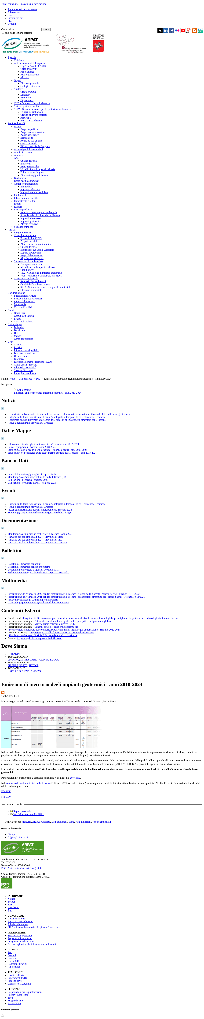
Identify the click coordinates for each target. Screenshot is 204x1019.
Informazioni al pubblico (26, 350)
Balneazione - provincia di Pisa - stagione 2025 (32, 482)
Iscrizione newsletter (24, 353)
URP (10, 341)
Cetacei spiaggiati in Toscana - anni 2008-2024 (32, 447)
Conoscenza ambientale (26, 278)
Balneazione (26, 137)
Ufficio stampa (21, 356)
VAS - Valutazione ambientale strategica (41, 275)
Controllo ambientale (25, 235)
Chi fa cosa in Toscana (25, 364)
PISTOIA (33, 665)
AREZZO (36, 671)
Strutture (18, 89)
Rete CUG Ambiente (31, 120)
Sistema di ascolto (23, 370)
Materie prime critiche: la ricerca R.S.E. (54, 624)
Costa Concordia (28, 143)
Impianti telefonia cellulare (34, 192)
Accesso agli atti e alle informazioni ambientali (32, 944)
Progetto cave (15, 980)
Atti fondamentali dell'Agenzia (29, 63)
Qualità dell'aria (28, 160)
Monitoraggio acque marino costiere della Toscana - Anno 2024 (40, 534)
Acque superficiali (29, 129)
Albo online (14, 12)
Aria (16, 158)
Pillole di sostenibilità (25, 367)
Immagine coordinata (25, 373)
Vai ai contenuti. (9, 4)
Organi (17, 80)
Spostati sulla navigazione (33, 4)
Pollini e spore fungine (32, 172)
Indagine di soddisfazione (21, 941)
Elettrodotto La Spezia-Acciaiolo (37, 249)
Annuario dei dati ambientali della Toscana (28, 783)
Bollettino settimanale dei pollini (24, 564)
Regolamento (27, 71)
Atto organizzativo (29, 74)
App (10, 910)
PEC (10, 20)
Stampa (11, 834)
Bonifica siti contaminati (26, 180)
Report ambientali (101, 821)
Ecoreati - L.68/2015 (31, 238)
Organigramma (28, 91)
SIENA (25, 671)
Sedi (10, 952)
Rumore (18, 206)
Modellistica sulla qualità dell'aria (37, 169)
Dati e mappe (25, 378)
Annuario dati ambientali (33, 281)
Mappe (17, 336)
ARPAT (36, 821)
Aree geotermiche (29, 166)
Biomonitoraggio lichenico (34, 175)
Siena (71, 821)
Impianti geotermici (30, 221)
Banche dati (20, 330)
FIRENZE (13, 665)
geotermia (75, 777)
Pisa (78, 821)
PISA (46, 659)
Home (11, 378)
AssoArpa (25, 117)
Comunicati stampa (24, 315)
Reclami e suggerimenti (20, 935)
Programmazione (22, 232)
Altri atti (24, 77)
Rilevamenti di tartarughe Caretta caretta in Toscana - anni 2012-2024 (43, 444)
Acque (17, 126)
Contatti (12, 23)
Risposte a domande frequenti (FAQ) (33, 361)
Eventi (17, 318)
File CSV (6, 796)
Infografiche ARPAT (24, 301)
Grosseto (45, 821)
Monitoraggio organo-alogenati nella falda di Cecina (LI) (37, 477)
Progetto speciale (29, 241)
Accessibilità (14, 1003)
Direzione (25, 94)
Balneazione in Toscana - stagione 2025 (28, 479)
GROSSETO (14, 671)
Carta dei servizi (28, 68)
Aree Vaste (25, 97)
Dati (16, 333)
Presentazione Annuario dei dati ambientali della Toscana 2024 (40, 509)
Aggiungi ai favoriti (18, 837)
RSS (10, 904)
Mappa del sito (15, 1000)
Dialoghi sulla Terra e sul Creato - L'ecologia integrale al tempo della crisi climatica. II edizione (57, 417)
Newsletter (19, 313)
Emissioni (25, 163)
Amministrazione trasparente (22, 9)
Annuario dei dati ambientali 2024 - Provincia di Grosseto (37, 542)
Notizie (11, 310)
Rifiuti (17, 203)
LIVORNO (13, 659)
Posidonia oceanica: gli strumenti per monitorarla (33, 599)
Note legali (23, 994)
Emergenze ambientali (31, 264)
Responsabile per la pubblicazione (25, 992)
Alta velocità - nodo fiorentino (35, 244)
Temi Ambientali (16, 123)
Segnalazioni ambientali (20, 938)
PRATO (23, 665)
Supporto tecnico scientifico (28, 261)
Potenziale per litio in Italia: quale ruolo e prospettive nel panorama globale (72, 621)
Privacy (11, 994)
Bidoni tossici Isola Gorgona (35, 146)
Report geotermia (22, 811)
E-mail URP (14, 961)
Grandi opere (27, 270)
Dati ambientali (59, 821)
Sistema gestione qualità (26, 106)
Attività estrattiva (29, 224)
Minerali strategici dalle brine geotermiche (56, 626)
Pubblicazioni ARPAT (25, 295)
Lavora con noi (15, 18)
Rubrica (18, 347)
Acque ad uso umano (31, 140)
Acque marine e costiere (32, 132)
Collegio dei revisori (30, 86)
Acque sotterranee (29, 135)
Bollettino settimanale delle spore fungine (29, 566)
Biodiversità (20, 178)
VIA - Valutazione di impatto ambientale (41, 272)
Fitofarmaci (20, 195)
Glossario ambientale (31, 290)
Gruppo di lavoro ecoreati (33, 114)
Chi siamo (19, 60)
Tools (10, 997)
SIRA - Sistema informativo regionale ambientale (45, 287)
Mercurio (26, 821)
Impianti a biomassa (30, 218)
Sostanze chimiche (23, 226)
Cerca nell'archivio (23, 307)
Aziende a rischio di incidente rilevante (40, 215)
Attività (11, 229)
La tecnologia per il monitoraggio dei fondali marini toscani (38, 602)
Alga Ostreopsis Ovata (32, 258)
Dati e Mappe (15, 324)
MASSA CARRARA (31, 659)
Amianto (18, 155)
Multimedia (20, 304)
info (40, 868)
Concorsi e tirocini (17, 964)
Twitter (11, 901)
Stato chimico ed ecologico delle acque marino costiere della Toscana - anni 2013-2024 (52, 452)
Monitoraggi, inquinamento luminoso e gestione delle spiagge (39, 512)
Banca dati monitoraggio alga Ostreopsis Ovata (32, 474)
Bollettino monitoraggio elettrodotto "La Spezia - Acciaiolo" (38, 572)
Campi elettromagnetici (26, 183)
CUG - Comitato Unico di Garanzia (32, 103)
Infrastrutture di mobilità (26, 198)
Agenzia (12, 57)
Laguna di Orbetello (30, 252)
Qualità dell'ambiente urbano (35, 284)
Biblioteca (19, 359)
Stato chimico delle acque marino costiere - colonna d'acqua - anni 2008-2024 (47, 449)
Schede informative (18, 924)
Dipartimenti (26, 100)
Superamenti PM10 (17, 978)
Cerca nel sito (8, 29)
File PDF (6, 791)
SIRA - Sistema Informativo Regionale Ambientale (34, 927)
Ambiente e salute (23, 152)
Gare (10, 15)
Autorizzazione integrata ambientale (38, 212)
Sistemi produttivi (23, 209)
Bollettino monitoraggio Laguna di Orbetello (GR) (33, 569)
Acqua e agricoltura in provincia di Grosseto (30, 422)
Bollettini (19, 327)
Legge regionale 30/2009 (33, 66)
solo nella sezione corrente (18, 32)
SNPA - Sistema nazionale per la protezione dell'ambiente (43, 109)
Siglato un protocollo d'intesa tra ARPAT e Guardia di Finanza (62, 632)
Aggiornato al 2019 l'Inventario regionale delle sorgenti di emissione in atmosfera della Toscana (57, 419)
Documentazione (16, 292)
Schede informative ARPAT (28, 298)
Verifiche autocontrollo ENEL (28, 814)
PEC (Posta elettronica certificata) (18, 868)
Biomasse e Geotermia (19, 983)
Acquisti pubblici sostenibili (28, 149)
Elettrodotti (26, 186)
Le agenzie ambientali (31, 112)
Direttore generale (29, 83)
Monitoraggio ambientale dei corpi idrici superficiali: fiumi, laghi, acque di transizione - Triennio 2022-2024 (64, 629)
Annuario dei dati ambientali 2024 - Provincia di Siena (35, 536)
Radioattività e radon (24, 201)
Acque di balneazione (31, 255)
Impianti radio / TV (30, 189)
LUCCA (54, 659)
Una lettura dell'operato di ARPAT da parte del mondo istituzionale (43, 635)
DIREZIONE (14, 654)
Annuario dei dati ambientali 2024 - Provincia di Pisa (35, 539)
